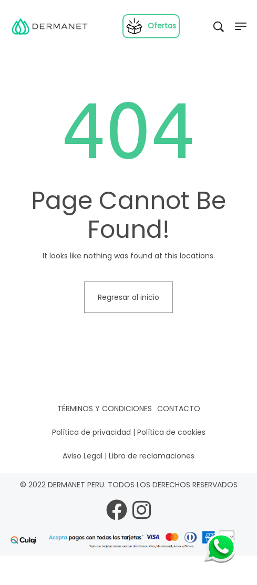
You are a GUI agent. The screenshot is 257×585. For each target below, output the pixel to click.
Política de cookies (171, 432)
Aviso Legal (82, 456)
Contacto (178, 408)
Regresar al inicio (128, 297)
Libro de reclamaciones (151, 456)
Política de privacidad (91, 432)
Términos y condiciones (104, 408)
